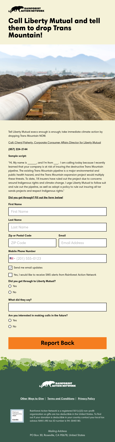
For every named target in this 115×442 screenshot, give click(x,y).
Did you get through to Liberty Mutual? (32, 281)
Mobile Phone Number (22, 251)
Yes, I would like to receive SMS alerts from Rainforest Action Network (55, 275)
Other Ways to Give (32, 399)
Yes (15, 286)
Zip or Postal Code (19, 235)
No (14, 292)
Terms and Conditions (60, 399)
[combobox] (12, 258)
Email (62, 235)
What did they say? (19, 300)
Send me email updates (28, 268)
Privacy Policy (86, 399)
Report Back (57, 343)
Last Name (15, 220)
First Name (15, 204)
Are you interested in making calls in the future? (38, 315)
